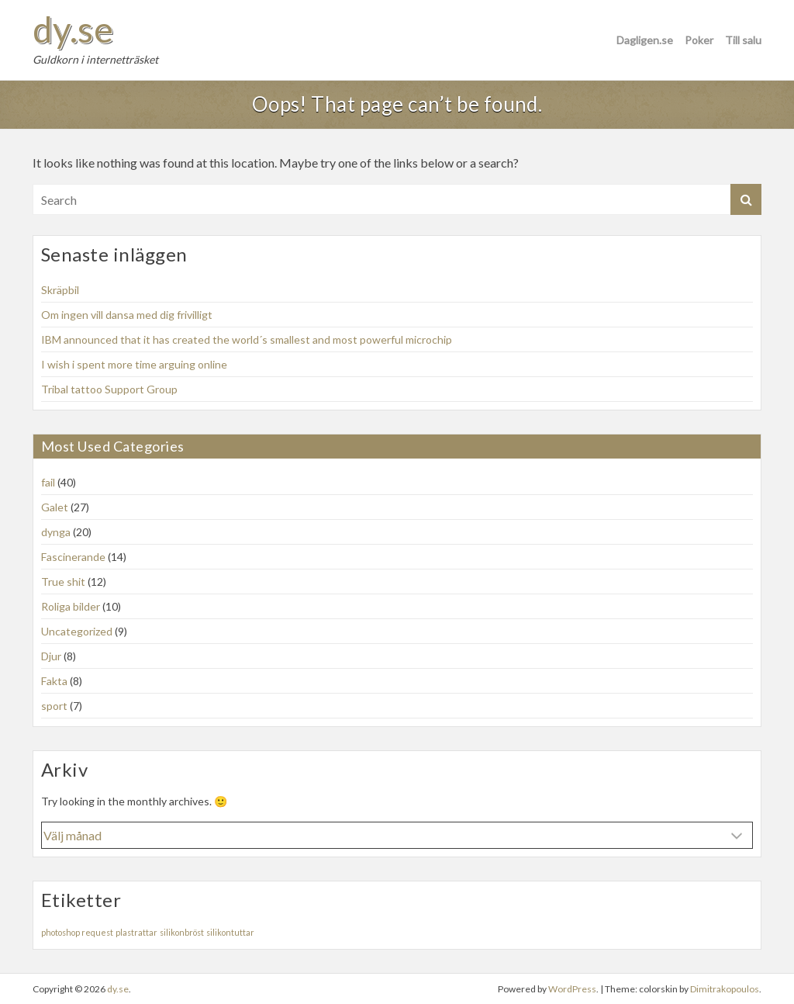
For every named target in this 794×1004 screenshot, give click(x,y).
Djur (51, 656)
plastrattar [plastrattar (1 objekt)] (136, 932)
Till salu (743, 40)
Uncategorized (76, 631)
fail (48, 482)
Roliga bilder (70, 606)
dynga (56, 531)
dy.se (73, 29)
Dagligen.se (644, 40)
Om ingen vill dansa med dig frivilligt (126, 314)
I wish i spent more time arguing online (134, 364)
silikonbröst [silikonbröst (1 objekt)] (182, 932)
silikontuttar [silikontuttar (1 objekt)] (230, 932)
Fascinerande (73, 556)
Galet (54, 507)
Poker (699, 40)
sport (54, 705)
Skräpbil (60, 289)
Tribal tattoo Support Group (109, 389)
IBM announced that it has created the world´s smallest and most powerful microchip (246, 339)
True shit (63, 581)
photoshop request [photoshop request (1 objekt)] (77, 932)
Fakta (54, 680)
